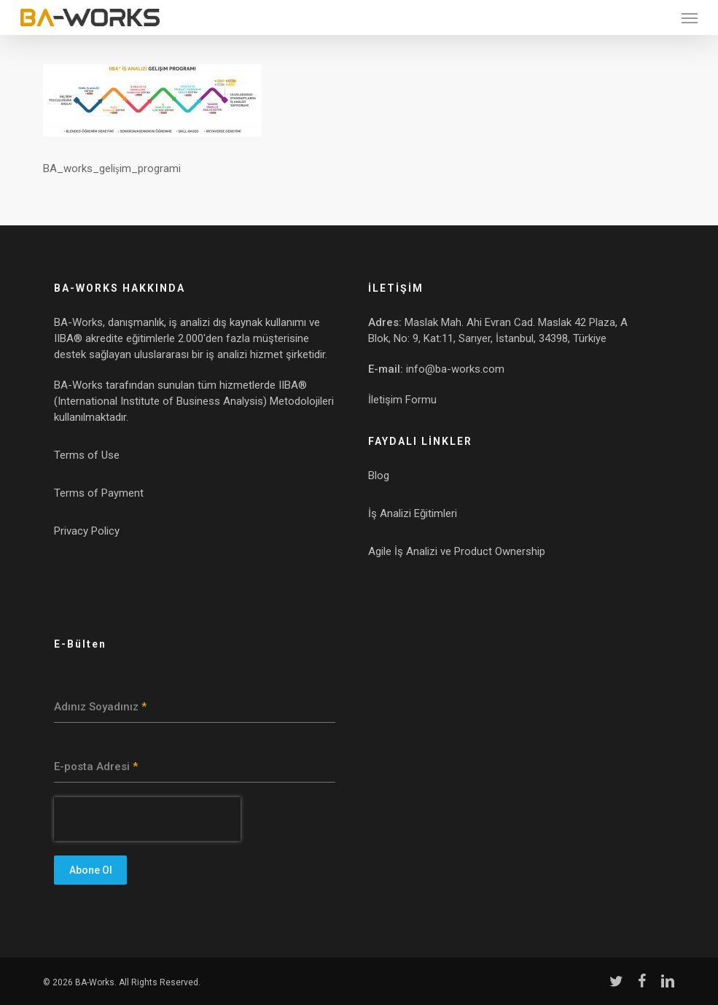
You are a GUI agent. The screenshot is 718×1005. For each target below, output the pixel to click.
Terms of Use (87, 455)
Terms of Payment (99, 493)
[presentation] (147, 819)
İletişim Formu (402, 399)
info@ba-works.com (455, 369)
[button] (690, 17)
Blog (378, 475)
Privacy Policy (87, 531)
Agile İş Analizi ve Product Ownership (456, 551)
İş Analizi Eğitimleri (412, 513)
